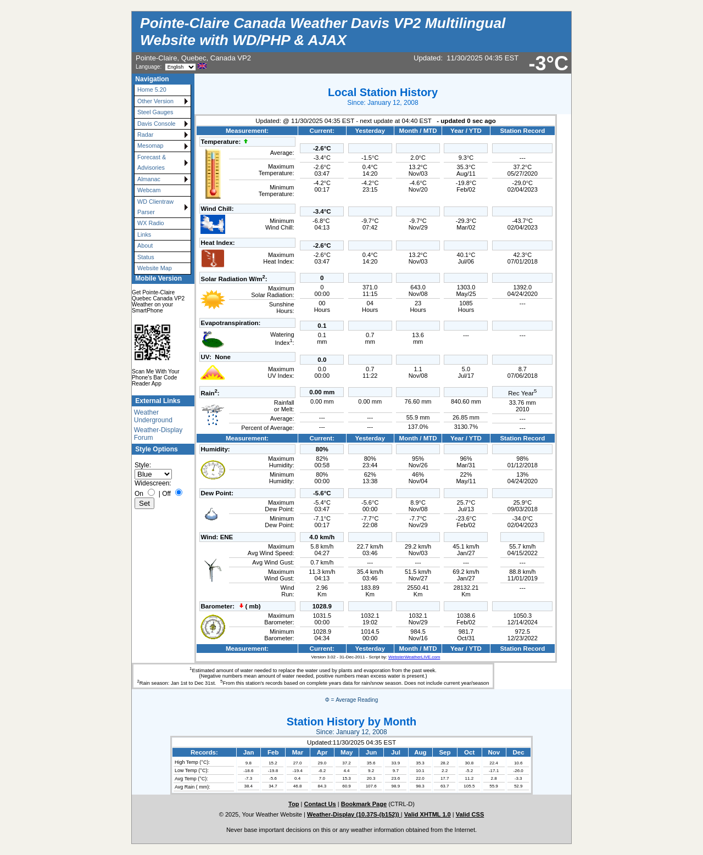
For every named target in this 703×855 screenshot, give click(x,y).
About (145, 245)
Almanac (148, 179)
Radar (145, 134)
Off (166, 494)
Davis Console (156, 123)
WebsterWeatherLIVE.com (414, 657)
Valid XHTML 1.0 (427, 814)
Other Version (155, 101)
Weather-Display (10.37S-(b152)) (354, 814)
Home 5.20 (151, 89)
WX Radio (150, 223)
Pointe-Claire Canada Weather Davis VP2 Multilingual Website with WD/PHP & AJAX (322, 31)
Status (145, 257)
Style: (143, 465)
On (139, 494)
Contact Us (320, 804)
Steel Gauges (155, 112)
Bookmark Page (364, 804)
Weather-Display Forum (158, 434)
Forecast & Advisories (151, 162)
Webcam (148, 190)
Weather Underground (153, 416)
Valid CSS (470, 814)
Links (144, 234)
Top (293, 804)
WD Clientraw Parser (155, 206)
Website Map (154, 268)
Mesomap (150, 145)
